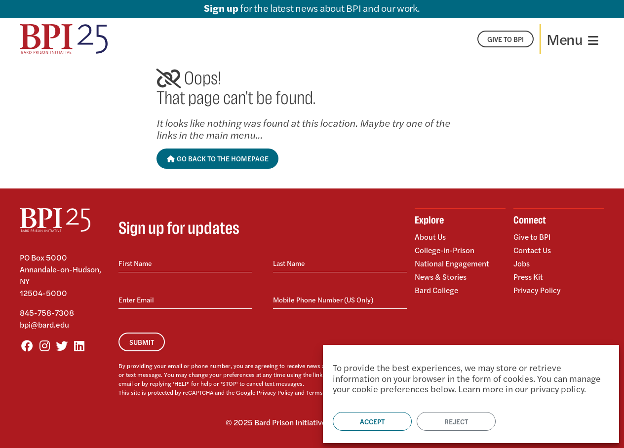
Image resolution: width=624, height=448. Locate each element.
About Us (430, 237)
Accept (372, 421)
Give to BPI (532, 237)
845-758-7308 (47, 312)
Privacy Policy (275, 392)
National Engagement (452, 262)
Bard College (437, 287)
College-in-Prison (446, 249)
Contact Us (532, 249)
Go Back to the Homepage (217, 158)
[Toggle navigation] (572, 39)
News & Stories (441, 275)
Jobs (521, 262)
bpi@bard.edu (44, 324)
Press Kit (528, 275)
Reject (456, 421)
